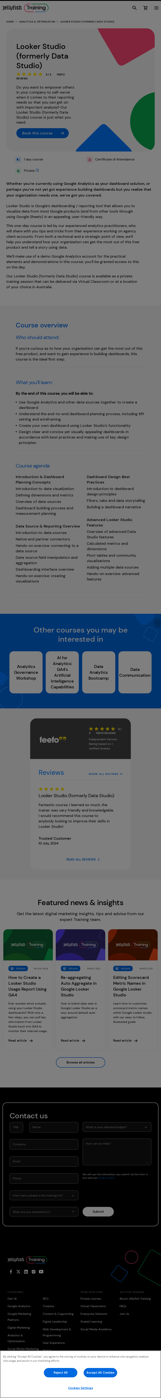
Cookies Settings (80, 1388)
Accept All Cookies (100, 1372)
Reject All (61, 1372)
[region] (80, 1374)
